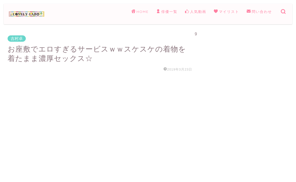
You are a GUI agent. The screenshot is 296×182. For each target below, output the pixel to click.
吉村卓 (17, 38)
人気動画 (195, 12)
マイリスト (226, 12)
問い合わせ (259, 12)
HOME (140, 12)
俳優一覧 (166, 12)
